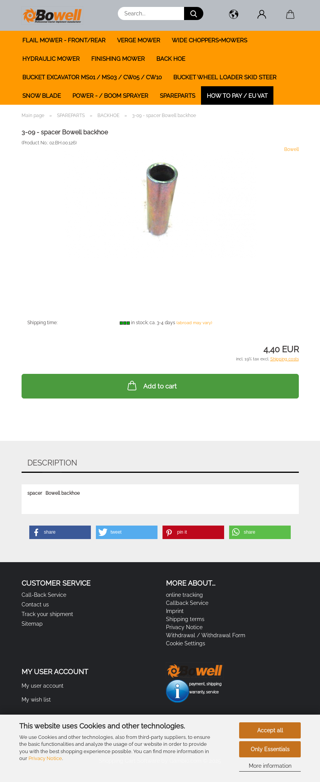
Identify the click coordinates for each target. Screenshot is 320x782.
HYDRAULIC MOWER (51, 58)
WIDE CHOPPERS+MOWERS (209, 40)
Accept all (270, 730)
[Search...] (193, 13)
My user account (43, 686)
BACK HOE (170, 58)
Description (52, 462)
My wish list (36, 700)
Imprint (175, 611)
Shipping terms (185, 619)
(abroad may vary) (194, 322)
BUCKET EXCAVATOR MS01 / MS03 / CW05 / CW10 (92, 77)
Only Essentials (270, 749)
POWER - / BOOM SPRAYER (110, 95)
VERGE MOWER (138, 40)
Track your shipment (47, 614)
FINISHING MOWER (118, 58)
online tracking (184, 595)
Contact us (35, 604)
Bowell (291, 149)
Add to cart (151, 385)
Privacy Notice (45, 758)
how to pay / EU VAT (237, 95)
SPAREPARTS (177, 95)
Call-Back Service (44, 595)
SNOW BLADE (41, 95)
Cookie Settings (185, 643)
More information (270, 766)
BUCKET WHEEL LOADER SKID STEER (224, 77)
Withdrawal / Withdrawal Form (205, 635)
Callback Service (187, 603)
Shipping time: (42, 322)
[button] (234, 15)
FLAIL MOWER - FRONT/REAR (64, 40)
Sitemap (32, 624)
